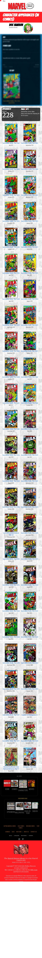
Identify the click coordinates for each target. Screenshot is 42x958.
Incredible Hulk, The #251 (11, 653)
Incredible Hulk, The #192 (11, 185)
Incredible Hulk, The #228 (11, 497)
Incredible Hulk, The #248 (11, 627)
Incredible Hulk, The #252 (29, 653)
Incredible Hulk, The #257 (11, 705)
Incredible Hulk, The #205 (29, 315)
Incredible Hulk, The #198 (11, 263)
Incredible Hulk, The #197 (29, 237)
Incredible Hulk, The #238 (29, 575)
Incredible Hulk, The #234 (11, 575)
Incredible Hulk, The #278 (29, 731)
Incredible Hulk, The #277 (11, 731)
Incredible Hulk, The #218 (11, 419)
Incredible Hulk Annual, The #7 (11, 524)
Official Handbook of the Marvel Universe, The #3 (11, 758)
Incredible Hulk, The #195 (29, 211)
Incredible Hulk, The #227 (29, 471)
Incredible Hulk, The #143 (29, 133)
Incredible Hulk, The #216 (29, 393)
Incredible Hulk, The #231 (11, 549)
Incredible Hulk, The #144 (11, 159)
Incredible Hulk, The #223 (29, 419)
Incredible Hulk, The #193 (29, 185)
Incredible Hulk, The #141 (11, 133)
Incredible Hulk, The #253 (11, 679)
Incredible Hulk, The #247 (29, 601)
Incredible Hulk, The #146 (29, 159)
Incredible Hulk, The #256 (29, 679)
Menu (4, 1)
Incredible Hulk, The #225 (29, 445)
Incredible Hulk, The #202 (29, 289)
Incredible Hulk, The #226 (11, 471)
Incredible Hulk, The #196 (11, 237)
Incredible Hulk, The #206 (11, 341)
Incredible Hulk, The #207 (29, 341)
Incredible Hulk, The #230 (29, 523)
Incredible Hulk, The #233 (29, 549)
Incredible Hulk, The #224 (11, 445)
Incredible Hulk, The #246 (11, 601)
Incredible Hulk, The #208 (11, 367)
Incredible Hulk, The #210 (29, 367)
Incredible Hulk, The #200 (11, 289)
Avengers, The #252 (29, 757)
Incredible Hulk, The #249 (29, 627)
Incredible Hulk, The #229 (29, 497)
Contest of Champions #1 (29, 705)
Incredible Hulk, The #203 (11, 315)
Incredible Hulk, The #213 (11, 393)
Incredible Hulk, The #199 (29, 263)
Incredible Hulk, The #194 (11, 211)
